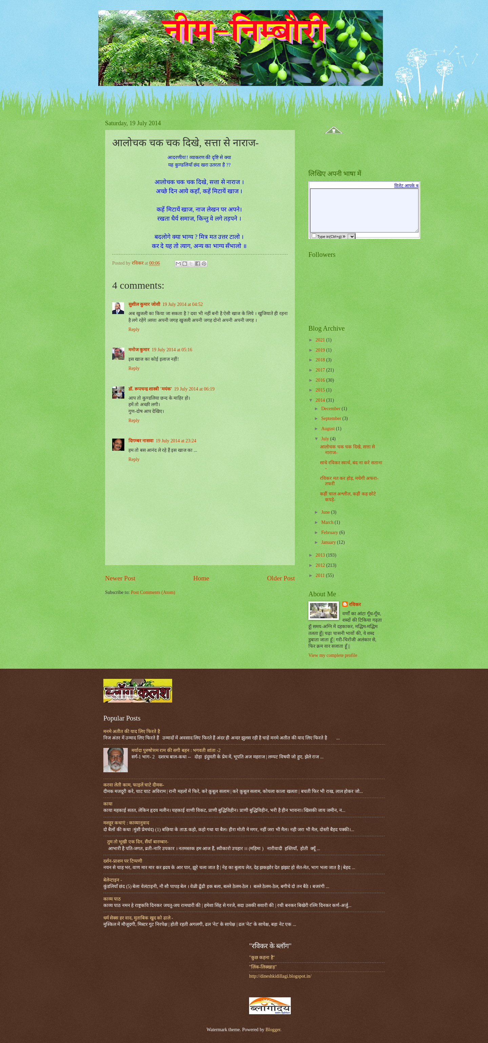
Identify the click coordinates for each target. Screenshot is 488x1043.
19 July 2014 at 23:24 (176, 440)
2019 (321, 350)
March (327, 522)
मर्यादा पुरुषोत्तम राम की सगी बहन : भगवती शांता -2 (176, 750)
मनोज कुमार (138, 349)
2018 (321, 359)
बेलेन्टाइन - (112, 880)
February (330, 532)
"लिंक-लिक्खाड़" (263, 967)
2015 (321, 390)
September (331, 418)
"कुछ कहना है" (262, 957)
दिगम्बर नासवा (141, 440)
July (325, 438)
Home (201, 578)
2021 (321, 339)
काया (108, 803)
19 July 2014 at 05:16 (171, 349)
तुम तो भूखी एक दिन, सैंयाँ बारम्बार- (138, 841)
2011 (321, 575)
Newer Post (120, 578)
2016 (321, 380)
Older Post (281, 578)
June (326, 512)
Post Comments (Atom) (153, 592)
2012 (321, 565)
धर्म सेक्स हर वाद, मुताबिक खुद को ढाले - (138, 917)
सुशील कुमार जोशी (144, 304)
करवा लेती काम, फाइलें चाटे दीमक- (133, 784)
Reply (134, 329)
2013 (321, 555)
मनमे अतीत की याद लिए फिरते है (131, 731)
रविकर (355, 604)
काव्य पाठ (112, 899)
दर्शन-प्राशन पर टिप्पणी (123, 861)
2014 (321, 400)
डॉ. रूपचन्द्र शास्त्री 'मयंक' (150, 389)
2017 (321, 370)
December (331, 408)
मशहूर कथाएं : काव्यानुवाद (126, 822)
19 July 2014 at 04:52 (182, 304)
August (328, 428)
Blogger (272, 1029)
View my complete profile (332, 655)
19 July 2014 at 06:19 (194, 389)
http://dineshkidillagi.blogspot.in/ (280, 976)
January (329, 542)
